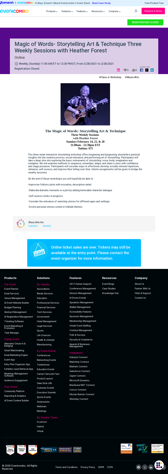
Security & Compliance (81, 339)
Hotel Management (46, 321)
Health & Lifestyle (46, 340)
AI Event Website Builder (16, 302)
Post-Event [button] (18, 386)
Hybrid (40, 426)
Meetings (41, 411)
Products (52, 11)
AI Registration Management (18, 316)
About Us (139, 284)
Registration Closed (145, 22)
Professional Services (48, 302)
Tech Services (44, 312)
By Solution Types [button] (51, 417)
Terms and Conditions (66, 467)
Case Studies (109, 288)
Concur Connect (78, 389)
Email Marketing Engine (16, 355)
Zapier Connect (77, 375)
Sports (40, 330)
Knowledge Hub (110, 293)
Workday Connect (79, 399)
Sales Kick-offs (44, 383)
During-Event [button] (18, 339)
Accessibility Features (80, 311)
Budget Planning (12, 307)
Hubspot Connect (78, 357)
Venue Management (14, 298)
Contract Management (81, 330)
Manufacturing (44, 344)
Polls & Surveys (77, 335)
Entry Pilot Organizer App (17, 364)
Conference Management (83, 288)
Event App (9, 359)
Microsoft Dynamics (79, 380)
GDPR (101, 467)
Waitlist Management (80, 307)
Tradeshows (43, 364)
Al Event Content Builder (16, 400)
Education (42, 298)
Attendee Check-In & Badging (15, 344)
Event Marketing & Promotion (13, 327)
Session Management (80, 293)
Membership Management (83, 321)
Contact (33, 226)
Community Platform (14, 391)
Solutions (67, 11)
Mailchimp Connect (79, 361)
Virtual (40, 431)
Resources (98, 11)
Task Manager (11, 332)
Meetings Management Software (16, 374)
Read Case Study (101, 3)
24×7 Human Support (80, 284)
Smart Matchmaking (14, 350)
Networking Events (46, 360)
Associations (43, 288)
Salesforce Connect (80, 371)
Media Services (45, 293)
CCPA (110, 467)
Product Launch (45, 378)
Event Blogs (108, 284)
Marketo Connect (78, 366)
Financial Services (46, 307)
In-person (42, 421)
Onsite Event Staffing (80, 325)
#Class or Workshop (110, 77)
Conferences (43, 355)
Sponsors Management (81, 316)
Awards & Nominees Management (80, 345)
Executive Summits (46, 392)
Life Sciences (44, 335)
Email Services (11, 293)
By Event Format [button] (51, 350)
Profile (47, 226)
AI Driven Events (78, 297)
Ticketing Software (14, 321)
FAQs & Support (143, 293)
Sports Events (44, 397)
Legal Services (44, 326)
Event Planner (11, 288)
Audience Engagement (16, 380)
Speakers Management (81, 302)
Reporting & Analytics (15, 396)
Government (43, 316)
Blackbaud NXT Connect (82, 385)
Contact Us (140, 297)
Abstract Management (15, 312)
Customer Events (45, 387)
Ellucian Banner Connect (82, 394)
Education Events (45, 369)
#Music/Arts (132, 77)
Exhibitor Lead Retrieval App (18, 369)
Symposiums (43, 401)
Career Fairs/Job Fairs (48, 374)
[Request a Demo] (153, 11)
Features (82, 11)
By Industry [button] (51, 284)
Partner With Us (143, 288)
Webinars (42, 406)
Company (115, 11)
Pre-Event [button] (18, 284)
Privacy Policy (88, 467)
